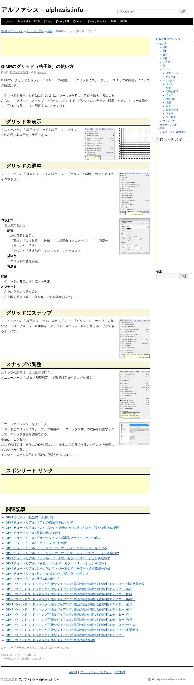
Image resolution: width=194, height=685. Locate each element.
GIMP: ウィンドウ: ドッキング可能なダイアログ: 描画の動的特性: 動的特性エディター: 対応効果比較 (75, 584)
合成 (168, 106)
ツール (166, 69)
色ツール (171, 76)
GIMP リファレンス (12, 31)
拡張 (161, 128)
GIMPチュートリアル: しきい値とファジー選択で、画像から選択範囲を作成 (58, 568)
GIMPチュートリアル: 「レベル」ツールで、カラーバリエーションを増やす (58, 558)
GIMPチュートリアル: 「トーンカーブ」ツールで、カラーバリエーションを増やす (62, 553)
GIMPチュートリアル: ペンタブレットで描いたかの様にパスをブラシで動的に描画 (62, 527)
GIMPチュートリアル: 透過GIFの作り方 (33, 578)
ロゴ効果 (171, 117)
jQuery (48, 21)
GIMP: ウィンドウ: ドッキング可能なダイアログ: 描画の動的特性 (50, 640)
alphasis (41, 72)
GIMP (123, 21)
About (73, 672)
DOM (37, 21)
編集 (165, 47)
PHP (113, 21)
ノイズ (169, 95)
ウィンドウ (169, 121)
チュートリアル (34, 31)
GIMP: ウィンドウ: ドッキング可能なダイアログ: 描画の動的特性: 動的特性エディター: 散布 (69, 589)
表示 (165, 54)
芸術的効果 (172, 109)
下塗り (169, 113)
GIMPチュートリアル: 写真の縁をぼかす (33, 532)
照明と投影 (172, 91)
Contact (120, 672)
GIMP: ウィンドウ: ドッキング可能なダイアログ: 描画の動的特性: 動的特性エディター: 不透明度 (72, 630)
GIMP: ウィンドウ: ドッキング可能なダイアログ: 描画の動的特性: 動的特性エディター (65, 635)
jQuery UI (78, 21)
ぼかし (169, 84)
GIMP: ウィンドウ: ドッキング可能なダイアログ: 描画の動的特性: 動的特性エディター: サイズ (70, 624)
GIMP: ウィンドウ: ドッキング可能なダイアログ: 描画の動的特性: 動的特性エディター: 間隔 (69, 594)
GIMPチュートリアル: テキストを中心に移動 (36, 543)
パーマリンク (62, 647)
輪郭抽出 (171, 98)
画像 (165, 58)
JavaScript (24, 21)
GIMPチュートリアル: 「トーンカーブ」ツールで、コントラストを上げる (56, 548)
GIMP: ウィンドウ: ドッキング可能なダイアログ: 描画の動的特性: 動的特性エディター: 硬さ (69, 609)
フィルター (169, 80)
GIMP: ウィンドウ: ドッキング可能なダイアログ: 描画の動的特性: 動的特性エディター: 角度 (69, 619)
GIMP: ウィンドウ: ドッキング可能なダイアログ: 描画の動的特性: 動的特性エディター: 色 (67, 614)
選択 (165, 51)
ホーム (9, 21)
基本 (49, 31)
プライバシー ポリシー (95, 672)
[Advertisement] (75, 46)
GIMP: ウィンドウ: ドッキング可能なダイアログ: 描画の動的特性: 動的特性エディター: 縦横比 (70, 599)
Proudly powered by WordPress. (169, 679)
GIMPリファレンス (168, 39)
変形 (168, 87)
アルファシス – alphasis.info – (44, 9)
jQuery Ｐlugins (97, 21)
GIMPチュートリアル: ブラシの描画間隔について (40, 522)
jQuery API (62, 21)
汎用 (168, 102)
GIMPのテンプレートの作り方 (18, 654)
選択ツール (172, 73)
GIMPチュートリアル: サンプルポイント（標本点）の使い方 (47, 573)
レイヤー (167, 62)
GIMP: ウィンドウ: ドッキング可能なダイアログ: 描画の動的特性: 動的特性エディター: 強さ (69, 604)
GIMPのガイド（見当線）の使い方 (29, 517)
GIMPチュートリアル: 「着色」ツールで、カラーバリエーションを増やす (56, 563)
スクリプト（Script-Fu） (176, 132)
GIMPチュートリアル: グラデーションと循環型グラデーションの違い (53, 537)
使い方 (44, 647)
